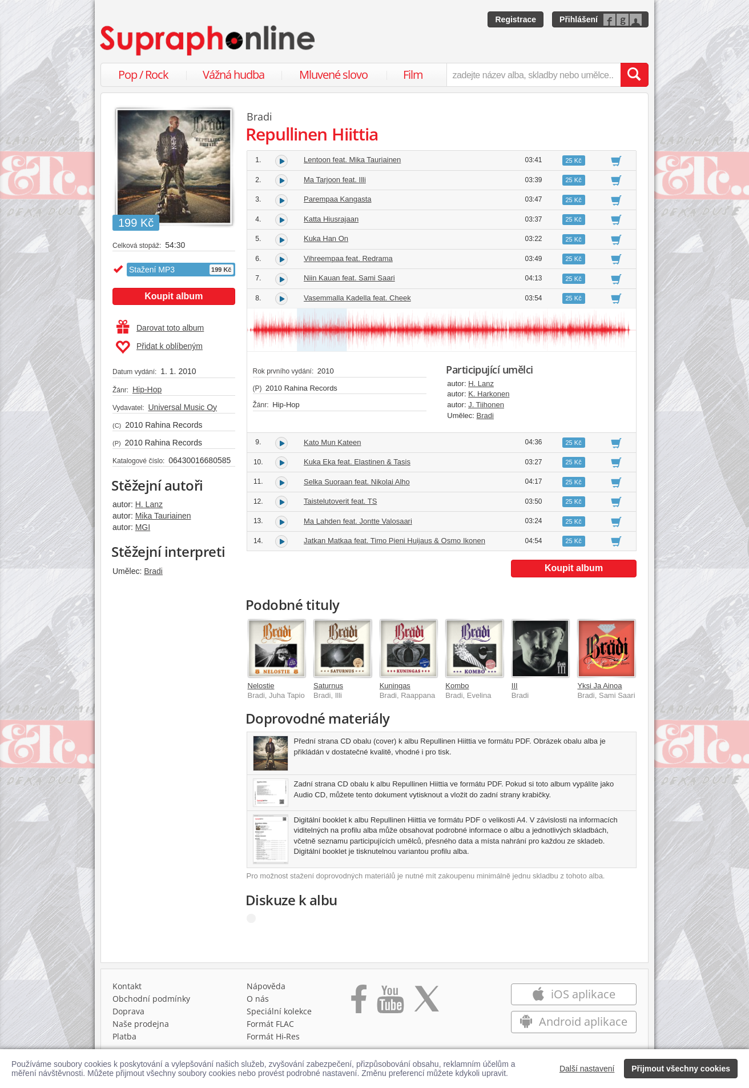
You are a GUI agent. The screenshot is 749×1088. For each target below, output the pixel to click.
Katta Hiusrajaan (331, 219)
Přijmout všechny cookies (680, 1068)
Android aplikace (573, 1021)
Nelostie (261, 685)
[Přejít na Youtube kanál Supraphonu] (390, 1002)
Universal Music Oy (182, 407)
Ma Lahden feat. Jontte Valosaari (358, 521)
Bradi (153, 571)
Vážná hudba (233, 74)
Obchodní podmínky (151, 998)
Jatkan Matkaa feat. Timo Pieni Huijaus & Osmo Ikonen (394, 540)
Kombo (457, 685)
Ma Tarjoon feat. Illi (335, 179)
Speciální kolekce (279, 1011)
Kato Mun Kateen (332, 442)
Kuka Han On (326, 238)
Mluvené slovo (333, 74)
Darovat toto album (160, 328)
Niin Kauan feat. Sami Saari (349, 278)
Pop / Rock (143, 74)
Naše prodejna (140, 1023)
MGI (142, 527)
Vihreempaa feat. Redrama (348, 258)
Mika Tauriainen (163, 515)
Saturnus (328, 685)
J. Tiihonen (486, 404)
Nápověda (266, 986)
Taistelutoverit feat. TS (340, 501)
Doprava (128, 1011)
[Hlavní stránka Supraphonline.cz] (208, 40)
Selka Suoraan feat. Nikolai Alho (357, 481)
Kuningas (395, 685)
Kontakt (127, 986)
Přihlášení (578, 19)
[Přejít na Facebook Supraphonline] (359, 1002)
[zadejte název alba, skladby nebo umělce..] (533, 75)
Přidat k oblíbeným (159, 347)
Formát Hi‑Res (273, 1036)
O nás (258, 998)
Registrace (515, 19)
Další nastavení (587, 1068)
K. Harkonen (488, 394)
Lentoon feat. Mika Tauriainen (352, 159)
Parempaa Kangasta (338, 199)
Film (413, 74)
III (515, 685)
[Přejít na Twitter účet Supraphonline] (426, 1002)
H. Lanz (149, 504)
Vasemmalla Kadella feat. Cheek (357, 298)
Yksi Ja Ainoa (599, 685)
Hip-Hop (147, 389)
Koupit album (173, 296)
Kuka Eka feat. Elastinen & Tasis (357, 461)
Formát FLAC (270, 1023)
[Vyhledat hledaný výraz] (634, 75)
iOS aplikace (573, 994)
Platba (124, 1036)
